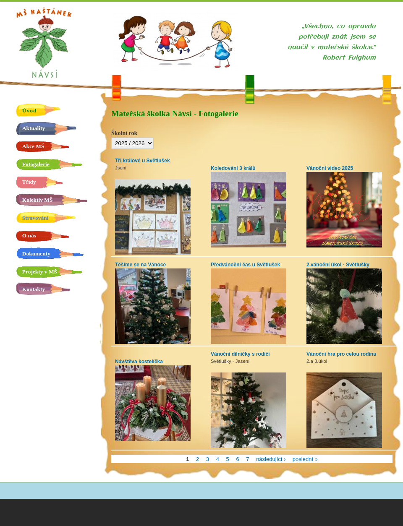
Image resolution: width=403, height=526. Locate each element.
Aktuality (33, 128)
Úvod (29, 110)
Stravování (35, 218)
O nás (29, 235)
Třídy (29, 182)
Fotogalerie (36, 164)
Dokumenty (36, 253)
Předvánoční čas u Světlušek (245, 265)
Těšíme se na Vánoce (140, 265)
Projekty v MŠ (39, 271)
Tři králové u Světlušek (142, 161)
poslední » (305, 459)
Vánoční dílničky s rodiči (240, 354)
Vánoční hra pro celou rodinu (341, 354)
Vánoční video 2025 (329, 168)
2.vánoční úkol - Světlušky (337, 265)
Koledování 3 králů (233, 168)
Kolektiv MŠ (37, 200)
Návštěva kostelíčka (139, 362)
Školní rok (124, 133)
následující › (270, 459)
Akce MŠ (33, 146)
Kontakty (33, 289)
